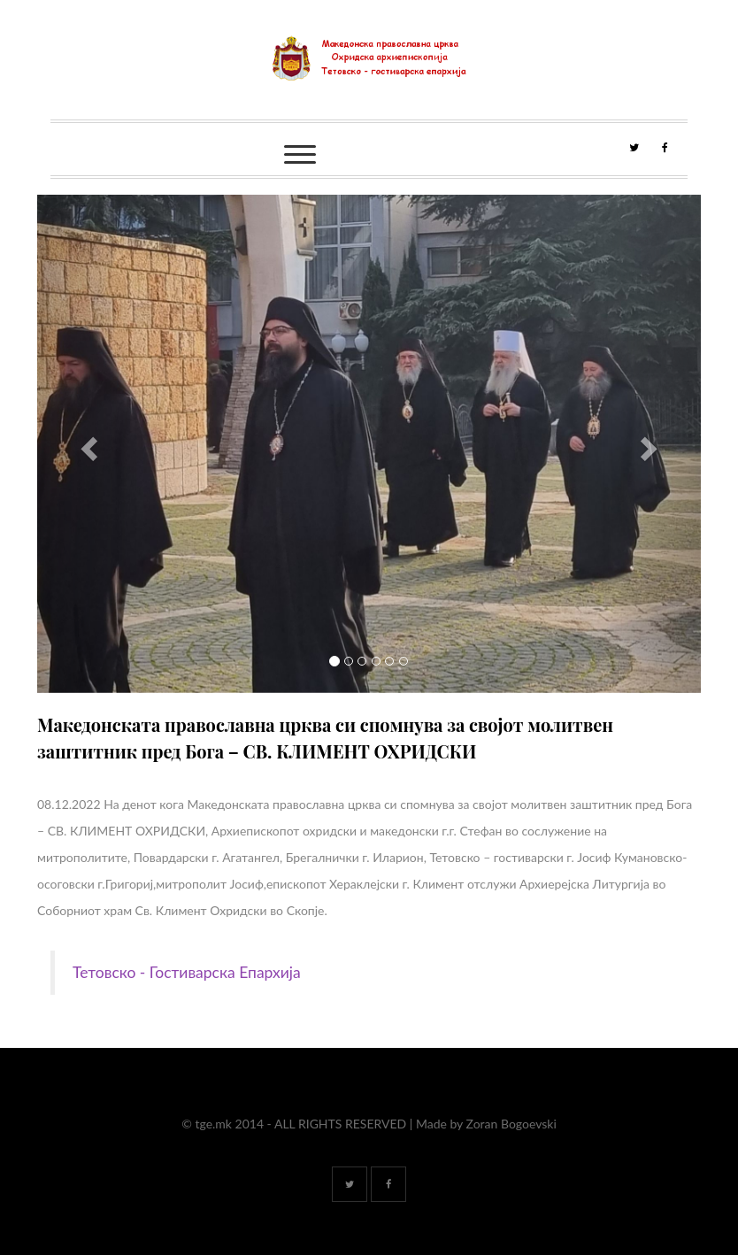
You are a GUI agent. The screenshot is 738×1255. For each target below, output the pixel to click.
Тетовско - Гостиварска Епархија (187, 972)
